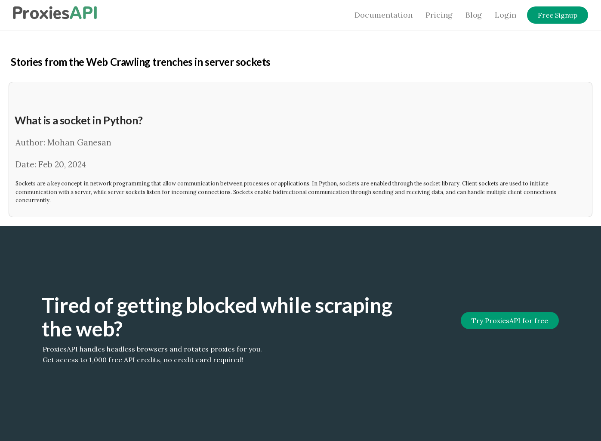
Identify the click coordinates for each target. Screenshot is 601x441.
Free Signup (557, 15)
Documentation (383, 15)
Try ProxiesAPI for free (510, 320)
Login (505, 15)
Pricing (439, 15)
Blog (473, 15)
